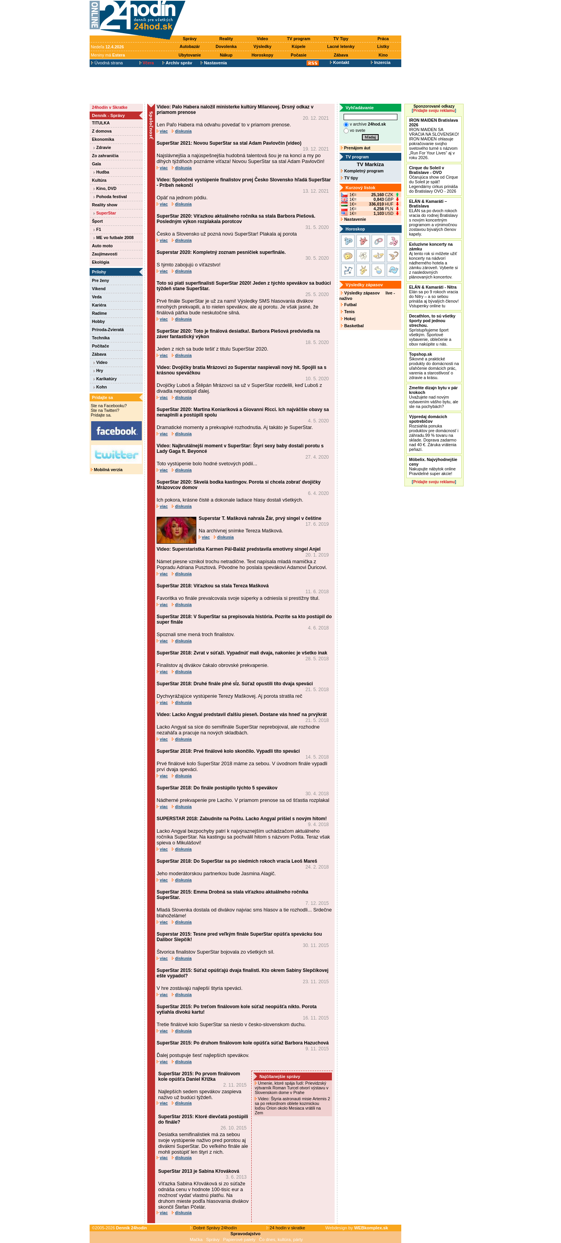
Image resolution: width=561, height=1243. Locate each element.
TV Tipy (340, 38)
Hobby (98, 321)
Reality (226, 38)
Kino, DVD (105, 188)
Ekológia (100, 262)
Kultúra (99, 180)
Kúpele (299, 46)
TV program (298, 38)
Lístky (383, 46)
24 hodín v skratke (285, 1227)
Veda (97, 296)
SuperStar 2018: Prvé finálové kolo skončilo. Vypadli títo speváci (228, 751)
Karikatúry (105, 378)
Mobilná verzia (106, 469)
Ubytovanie (189, 55)
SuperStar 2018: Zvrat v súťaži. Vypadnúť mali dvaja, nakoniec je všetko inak (242, 653)
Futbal (348, 304)
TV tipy (349, 178)
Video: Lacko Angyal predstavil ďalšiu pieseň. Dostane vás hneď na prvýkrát (242, 714)
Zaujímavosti (104, 254)
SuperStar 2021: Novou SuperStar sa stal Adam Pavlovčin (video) (229, 143)
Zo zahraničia (105, 155)
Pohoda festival (110, 196)
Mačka (196, 1239)
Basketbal (352, 325)
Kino (383, 55)
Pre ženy (100, 280)
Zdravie (102, 147)
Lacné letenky (341, 46)
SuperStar (105, 213)
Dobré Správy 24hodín (213, 1227)
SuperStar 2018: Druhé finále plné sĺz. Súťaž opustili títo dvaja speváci (235, 683)
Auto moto (102, 245)
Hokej (348, 318)
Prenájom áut (355, 147)
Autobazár (190, 46)
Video (262, 38)
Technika (100, 337)
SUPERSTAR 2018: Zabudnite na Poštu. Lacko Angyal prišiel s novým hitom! (242, 818)
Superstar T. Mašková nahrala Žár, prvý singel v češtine (260, 518)
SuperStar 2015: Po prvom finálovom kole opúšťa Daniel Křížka (199, 1076)
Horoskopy (262, 55)
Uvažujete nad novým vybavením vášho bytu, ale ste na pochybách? (433, 397)
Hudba (101, 172)
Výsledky (262, 46)
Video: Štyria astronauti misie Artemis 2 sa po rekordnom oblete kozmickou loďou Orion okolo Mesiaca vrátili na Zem (292, 1105)
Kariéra (99, 305)
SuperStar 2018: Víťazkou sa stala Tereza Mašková (213, 586)
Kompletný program (362, 170)
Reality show (104, 204)
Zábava (341, 55)
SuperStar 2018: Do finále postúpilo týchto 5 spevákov (217, 788)
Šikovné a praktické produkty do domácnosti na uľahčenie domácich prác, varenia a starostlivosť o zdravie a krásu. (434, 366)
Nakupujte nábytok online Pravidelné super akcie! (433, 466)
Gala (96, 163)
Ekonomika (103, 139)
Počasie (298, 55)
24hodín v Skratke (109, 107)
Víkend (99, 288)
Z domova (101, 131)
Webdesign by (356, 1227)
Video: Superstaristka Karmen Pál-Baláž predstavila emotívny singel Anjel (239, 549)
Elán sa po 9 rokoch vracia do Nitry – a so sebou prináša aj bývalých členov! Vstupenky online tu (434, 296)
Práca (383, 38)
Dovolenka (226, 46)
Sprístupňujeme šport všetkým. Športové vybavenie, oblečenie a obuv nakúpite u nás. (432, 330)
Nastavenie (353, 219)
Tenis (348, 311)
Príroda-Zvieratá (108, 329)
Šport (97, 221)
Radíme (99, 313)
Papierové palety (239, 1239)
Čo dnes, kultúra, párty (281, 1239)
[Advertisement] (295, 18)
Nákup (226, 55)
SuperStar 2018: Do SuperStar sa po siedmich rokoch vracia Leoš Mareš (237, 861)
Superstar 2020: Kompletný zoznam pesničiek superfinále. (221, 252)
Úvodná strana (107, 62)
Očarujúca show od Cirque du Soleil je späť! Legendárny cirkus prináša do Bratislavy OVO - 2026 (433, 179)
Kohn (100, 387)
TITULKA (101, 123)
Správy (190, 38)
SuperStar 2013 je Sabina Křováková (198, 1171)
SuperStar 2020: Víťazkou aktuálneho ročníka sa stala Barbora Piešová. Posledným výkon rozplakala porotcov (236, 218)
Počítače (100, 346)
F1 (97, 229)
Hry (98, 370)
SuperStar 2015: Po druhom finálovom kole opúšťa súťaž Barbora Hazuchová (243, 1043)
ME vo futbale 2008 (114, 237)
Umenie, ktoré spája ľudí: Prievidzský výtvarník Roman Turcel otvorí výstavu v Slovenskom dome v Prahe (291, 1088)
